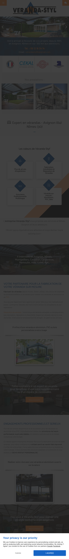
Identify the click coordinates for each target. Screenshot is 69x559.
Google (50, 546)
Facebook (56, 546)
